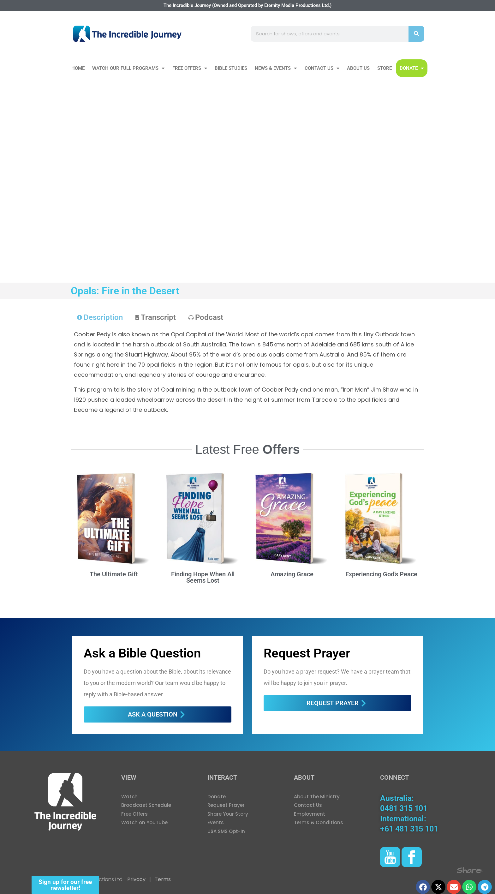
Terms (162, 879)
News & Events (276, 68)
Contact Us (322, 68)
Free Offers (189, 68)
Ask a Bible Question (142, 653)
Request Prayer (307, 653)
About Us (358, 68)
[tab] (100, 317)
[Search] (416, 34)
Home (78, 68)
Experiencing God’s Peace (381, 574)
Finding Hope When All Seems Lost (203, 577)
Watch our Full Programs (128, 68)
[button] (423, 887)
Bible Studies (231, 68)
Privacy (136, 879)
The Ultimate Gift (114, 574)
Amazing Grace (292, 574)
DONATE (412, 68)
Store (384, 68)
